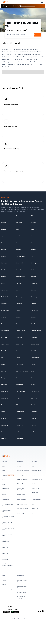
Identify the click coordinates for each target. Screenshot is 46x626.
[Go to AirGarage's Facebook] (43, 611)
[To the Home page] (7, 2)
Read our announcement (28, 6)
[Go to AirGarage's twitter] (38, 611)
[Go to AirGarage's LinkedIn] (40, 611)
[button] (41, 2)
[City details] (20, 216)
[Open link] (6, 612)
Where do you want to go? (16, 30)
